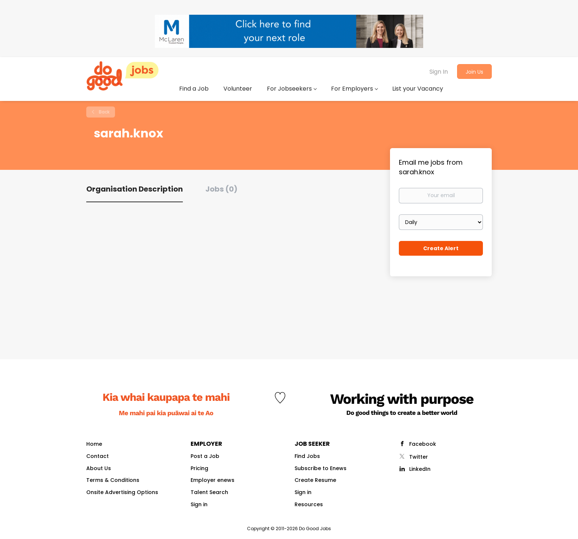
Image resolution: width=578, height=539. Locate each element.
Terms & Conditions (112, 480)
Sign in (199, 504)
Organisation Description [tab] (134, 189)
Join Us (474, 72)
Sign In (438, 71)
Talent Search (209, 492)
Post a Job (205, 456)
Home (94, 444)
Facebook (422, 444)
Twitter (418, 457)
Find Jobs (307, 456)
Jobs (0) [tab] (221, 189)
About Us (98, 468)
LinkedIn (420, 469)
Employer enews (212, 480)
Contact (97, 456)
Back (103, 112)
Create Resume (315, 480)
